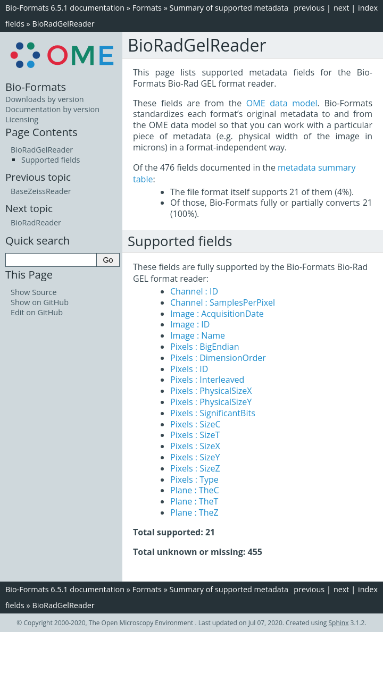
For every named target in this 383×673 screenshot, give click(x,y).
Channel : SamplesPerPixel (222, 302)
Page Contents (41, 131)
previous (309, 8)
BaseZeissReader (41, 191)
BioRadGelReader (63, 24)
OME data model (282, 103)
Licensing (21, 119)
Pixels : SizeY (195, 457)
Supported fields (50, 160)
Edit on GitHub (37, 312)
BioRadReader (36, 222)
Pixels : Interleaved (207, 379)
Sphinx (339, 622)
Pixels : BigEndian (204, 346)
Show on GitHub (40, 302)
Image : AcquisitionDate (217, 313)
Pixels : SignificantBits (212, 413)
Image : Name (197, 335)
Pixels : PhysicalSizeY (211, 402)
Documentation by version (52, 109)
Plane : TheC (194, 490)
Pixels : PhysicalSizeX (211, 391)
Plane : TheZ (194, 512)
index (368, 8)
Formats (147, 8)
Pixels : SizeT (195, 435)
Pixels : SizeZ (195, 468)
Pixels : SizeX (195, 446)
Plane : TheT (194, 501)
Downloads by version (44, 99)
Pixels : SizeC (195, 424)
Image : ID (190, 324)
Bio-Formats (35, 86)
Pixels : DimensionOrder (218, 358)
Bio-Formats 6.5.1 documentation (64, 8)
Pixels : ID (189, 369)
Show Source (34, 292)
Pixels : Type (194, 479)
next (341, 8)
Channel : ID (194, 291)
